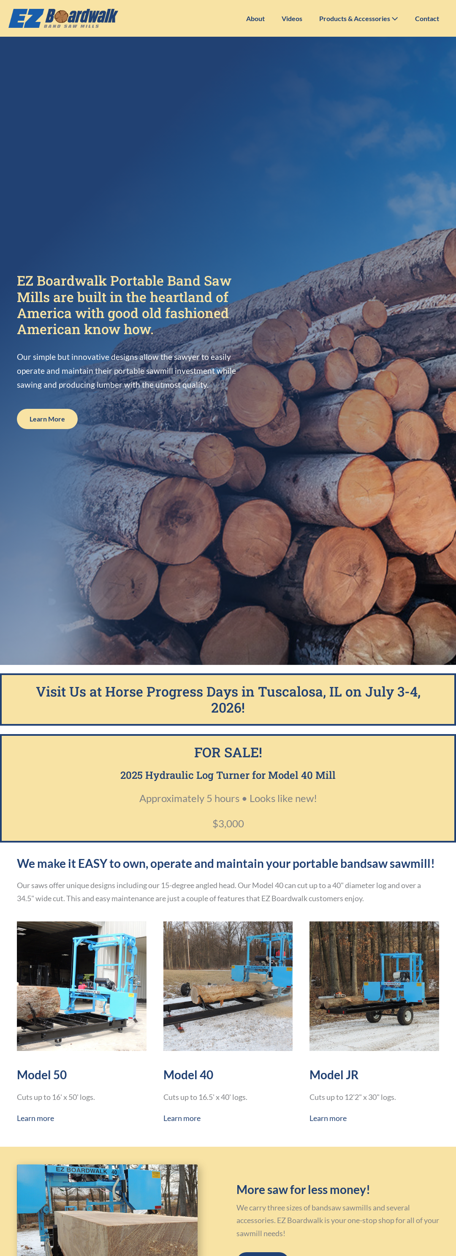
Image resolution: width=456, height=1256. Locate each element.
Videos (292, 18)
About (255, 18)
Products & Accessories (358, 18)
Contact (427, 18)
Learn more (35, 1118)
